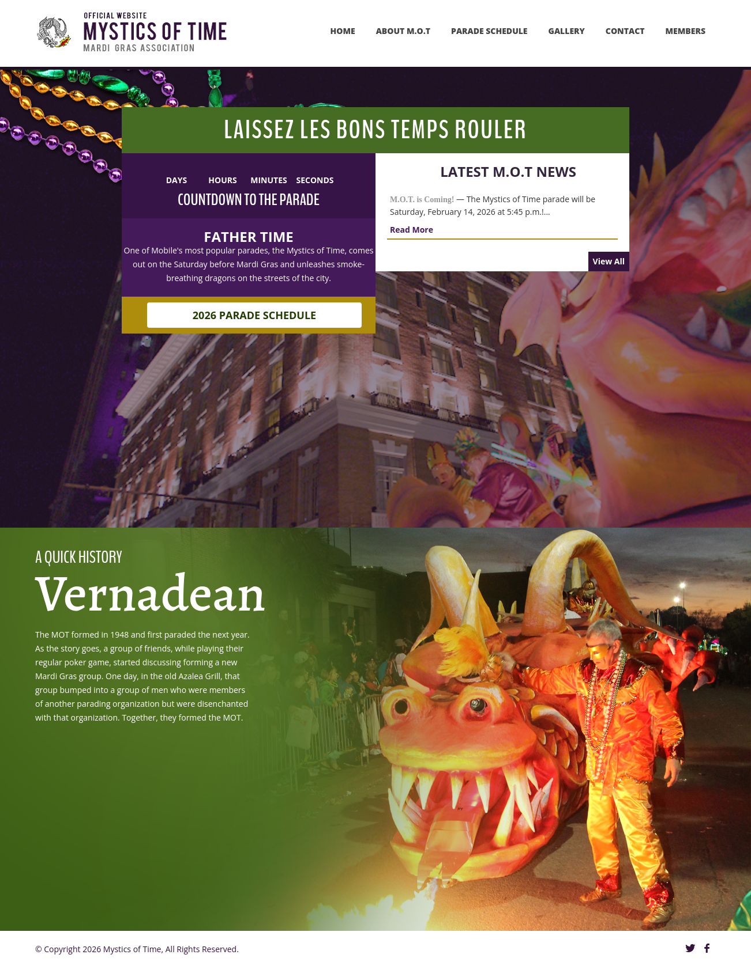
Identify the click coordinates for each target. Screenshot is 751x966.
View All (609, 261)
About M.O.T (403, 30)
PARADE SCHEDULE (489, 30)
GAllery (567, 30)
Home (343, 30)
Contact (625, 30)
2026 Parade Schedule (254, 315)
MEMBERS (685, 30)
